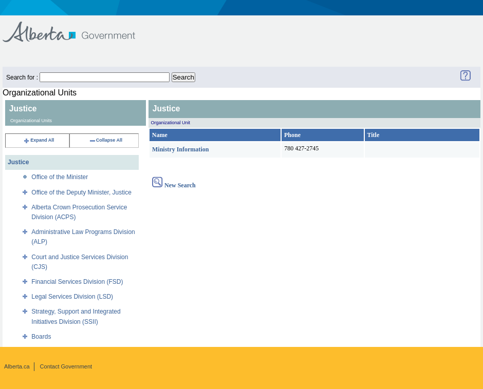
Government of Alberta (77, 27)
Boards (41, 336)
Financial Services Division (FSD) (77, 281)
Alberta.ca (17, 366)
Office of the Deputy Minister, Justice (81, 192)
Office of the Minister (59, 177)
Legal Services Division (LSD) (72, 296)
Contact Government (66, 366)
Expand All (38, 140)
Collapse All (105, 140)
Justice (18, 162)
